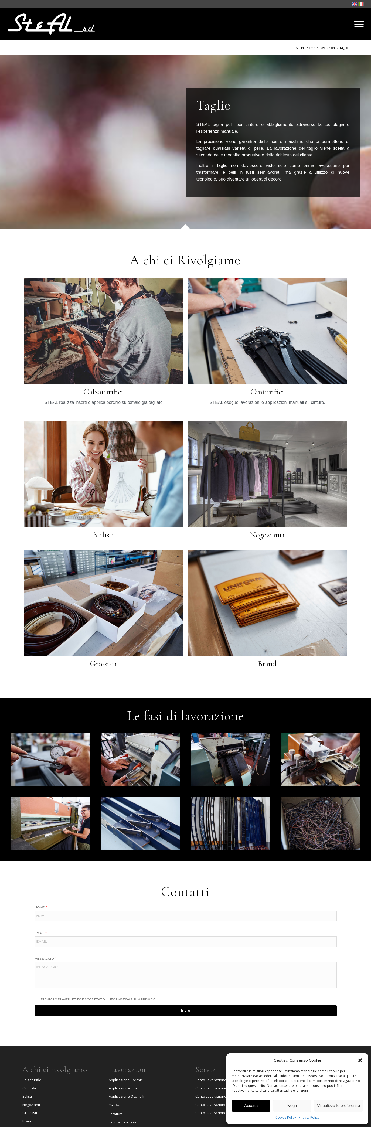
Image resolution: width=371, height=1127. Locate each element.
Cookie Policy (285, 1117)
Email (40, 933)
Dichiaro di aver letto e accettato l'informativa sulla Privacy (98, 999)
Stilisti (27, 1096)
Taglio (114, 1105)
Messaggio (45, 958)
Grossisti (29, 1112)
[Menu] (357, 24)
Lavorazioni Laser (123, 1122)
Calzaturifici (32, 1079)
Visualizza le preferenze (338, 1105)
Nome (40, 907)
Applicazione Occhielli (126, 1096)
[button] (360, 1060)
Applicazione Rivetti (125, 1088)
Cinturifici (30, 1088)
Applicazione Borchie (126, 1079)
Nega (292, 1105)
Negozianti (31, 1104)
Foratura (116, 1113)
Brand (27, 1121)
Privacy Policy (309, 1117)
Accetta (251, 1105)
